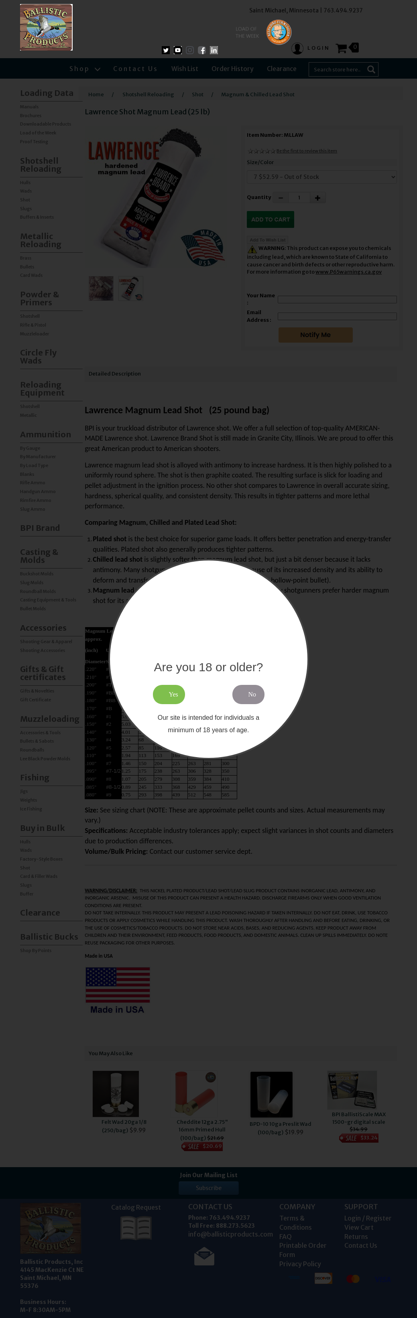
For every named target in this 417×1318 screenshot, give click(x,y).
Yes (173, 694)
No (252, 694)
